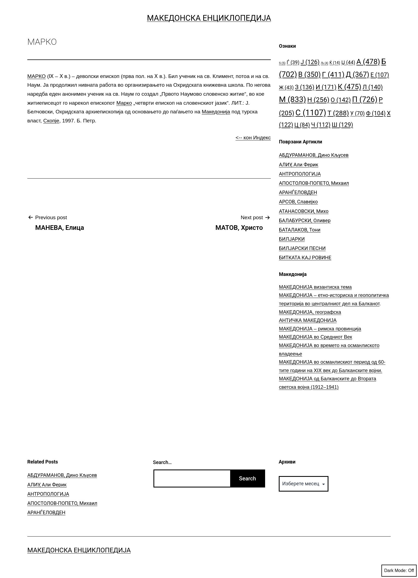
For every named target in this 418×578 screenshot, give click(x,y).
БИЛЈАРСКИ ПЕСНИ (302, 248)
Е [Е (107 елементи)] (379, 74)
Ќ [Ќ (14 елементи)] (335, 63)
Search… (162, 462)
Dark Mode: (399, 570)
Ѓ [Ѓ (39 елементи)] (293, 62)
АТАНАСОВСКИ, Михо (304, 211)
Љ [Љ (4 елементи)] (324, 63)
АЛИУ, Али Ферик (298, 164)
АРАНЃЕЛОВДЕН (298, 192)
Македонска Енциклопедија (209, 18)
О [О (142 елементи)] (341, 99)
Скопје (51, 121)
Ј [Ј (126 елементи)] (310, 62)
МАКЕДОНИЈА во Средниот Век (315, 337)
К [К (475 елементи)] (349, 86)
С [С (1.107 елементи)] (310, 112)
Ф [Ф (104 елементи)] (376, 113)
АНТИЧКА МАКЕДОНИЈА (308, 320)
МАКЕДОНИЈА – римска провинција (320, 329)
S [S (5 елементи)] (282, 63)
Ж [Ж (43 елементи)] (286, 87)
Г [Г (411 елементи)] (333, 74)
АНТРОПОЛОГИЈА (300, 174)
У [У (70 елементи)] (357, 113)
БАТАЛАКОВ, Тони (300, 230)
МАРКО (36, 76)
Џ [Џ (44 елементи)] (348, 62)
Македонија (216, 112)
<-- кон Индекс (253, 137)
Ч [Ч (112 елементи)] (321, 124)
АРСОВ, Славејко (298, 201)
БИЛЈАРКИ (292, 239)
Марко (124, 103)
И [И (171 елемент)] (326, 87)
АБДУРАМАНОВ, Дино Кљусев (314, 155)
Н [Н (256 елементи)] (318, 100)
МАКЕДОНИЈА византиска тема (315, 287)
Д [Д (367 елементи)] (357, 74)
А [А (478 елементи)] (368, 61)
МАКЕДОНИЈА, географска (310, 312)
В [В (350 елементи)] (309, 74)
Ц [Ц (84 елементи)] (302, 125)
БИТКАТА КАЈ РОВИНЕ (305, 257)
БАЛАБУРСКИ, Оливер (305, 220)
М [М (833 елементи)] (292, 99)
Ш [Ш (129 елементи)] (342, 124)
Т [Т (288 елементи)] (338, 113)
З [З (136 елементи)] (304, 87)
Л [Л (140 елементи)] (373, 87)
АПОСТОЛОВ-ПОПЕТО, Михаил (314, 183)
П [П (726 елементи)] (364, 99)
